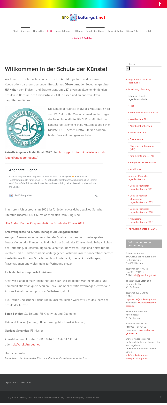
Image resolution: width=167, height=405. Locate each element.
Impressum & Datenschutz (18, 382)
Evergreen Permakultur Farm (144, 112)
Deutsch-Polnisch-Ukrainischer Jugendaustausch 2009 (141, 199)
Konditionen (136, 169)
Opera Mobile (136, 139)
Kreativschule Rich (139, 119)
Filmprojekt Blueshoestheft (143, 162)
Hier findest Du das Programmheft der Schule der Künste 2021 (44, 223)
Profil (132, 105)
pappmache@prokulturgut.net (141, 299)
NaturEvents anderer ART (142, 155)
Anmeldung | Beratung (139, 89)
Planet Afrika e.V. (138, 132)
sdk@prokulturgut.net (25, 344)
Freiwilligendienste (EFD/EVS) (142, 228)
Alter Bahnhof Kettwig (141, 125)
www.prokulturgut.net (137, 358)
